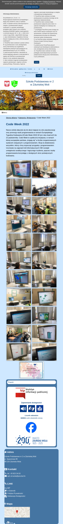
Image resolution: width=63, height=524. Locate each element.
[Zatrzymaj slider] (31, 108)
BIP (7, 488)
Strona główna (14, 69)
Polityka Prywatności (13, 493)
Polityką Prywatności (49, 1)
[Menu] (31, 112)
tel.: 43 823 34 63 (12, 473)
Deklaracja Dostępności (14, 496)
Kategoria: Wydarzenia (27, 118)
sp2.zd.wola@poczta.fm (14, 476)
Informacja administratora (31, 72)
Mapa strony (23, 69)
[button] (2, 100)
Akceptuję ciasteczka (31, 7)
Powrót (10, 382)
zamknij (36, 62)
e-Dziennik (9, 491)
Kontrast (50, 69)
